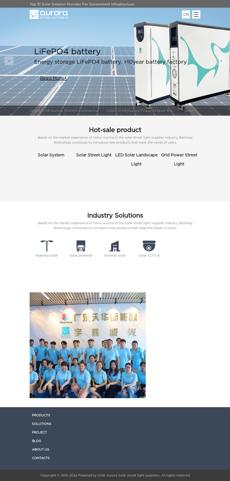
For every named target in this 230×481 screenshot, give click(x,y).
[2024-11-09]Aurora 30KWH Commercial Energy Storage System (64, 111)
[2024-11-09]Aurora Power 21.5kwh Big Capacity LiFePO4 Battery (139, 111)
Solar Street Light (93, 155)
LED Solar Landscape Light (136, 156)
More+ (188, 110)
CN (186, 14)
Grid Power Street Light (179, 156)
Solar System (51, 155)
